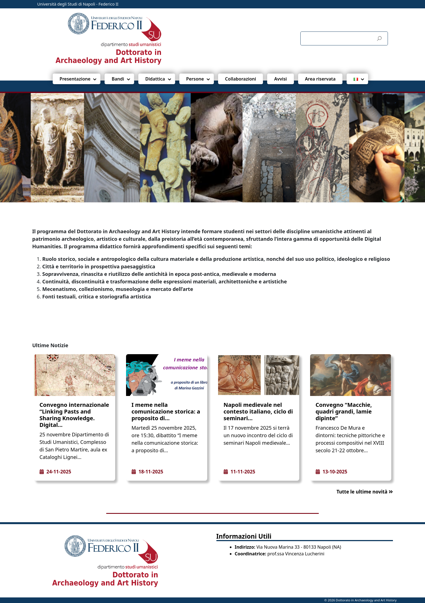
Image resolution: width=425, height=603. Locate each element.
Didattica (155, 79)
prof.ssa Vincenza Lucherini (295, 554)
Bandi (118, 79)
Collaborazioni (240, 79)
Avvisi (280, 79)
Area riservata (320, 79)
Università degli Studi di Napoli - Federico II (78, 4)
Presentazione (75, 79)
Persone (195, 79)
